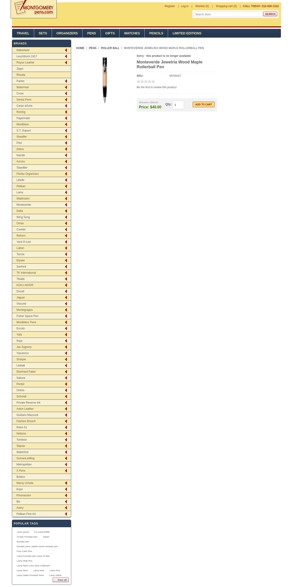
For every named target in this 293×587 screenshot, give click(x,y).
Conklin (21, 229)
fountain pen (23, 541)
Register (170, 6)
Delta (19, 211)
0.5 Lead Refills (42, 532)
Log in (185, 6)
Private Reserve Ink (28, 402)
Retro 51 (21, 427)
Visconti (21, 303)
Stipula (20, 446)
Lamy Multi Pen (24, 561)
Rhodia (20, 74)
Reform (20, 235)
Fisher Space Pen (27, 316)
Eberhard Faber (26, 371)
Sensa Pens (23, 99)
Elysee (20, 260)
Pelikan (20, 186)
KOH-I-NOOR (24, 285)
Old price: (144, 102)
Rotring (20, 112)
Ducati (20, 291)
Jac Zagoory (24, 347)
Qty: (168, 104)
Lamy (19, 192)
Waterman (22, 87)
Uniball (20, 365)
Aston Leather (25, 408)
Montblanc (22, 124)
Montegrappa (24, 309)
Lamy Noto (38, 570)
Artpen (46, 536)
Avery (19, 507)
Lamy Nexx (22, 570)
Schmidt (21, 396)
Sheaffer (21, 136)
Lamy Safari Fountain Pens (30, 575)
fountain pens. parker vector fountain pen (37, 546)
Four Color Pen (24, 551)
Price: (144, 107)
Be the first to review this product (156, 87)
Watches (132, 33)
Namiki (20, 155)
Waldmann (23, 198)
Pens (91, 33)
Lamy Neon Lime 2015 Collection (33, 565)
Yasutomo (22, 353)
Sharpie (21, 359)
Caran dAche (24, 105)
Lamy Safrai (55, 575)
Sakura (20, 378)
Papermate (23, 118)
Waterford (22, 452)
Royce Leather (25, 62)
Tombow (21, 439)
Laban (20, 248)
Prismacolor (23, 495)
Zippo (19, 68)
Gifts (110, 33)
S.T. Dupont (23, 130)
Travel (23, 33)
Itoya (19, 340)
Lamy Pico (54, 570)
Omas (20, 223)
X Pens (20, 470)
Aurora (20, 161)
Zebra (20, 149)
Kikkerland (22, 50)
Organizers (67, 33)
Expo (19, 489)
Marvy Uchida (24, 483)
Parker (20, 81)
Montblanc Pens (26, 322)
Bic (18, 501)
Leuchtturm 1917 (26, 56)
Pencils (156, 33)
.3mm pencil (23, 532)
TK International (26, 272)
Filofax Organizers (27, 173)
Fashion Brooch (26, 421)
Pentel (20, 384)
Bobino (20, 476)
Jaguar (20, 297)
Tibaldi (20, 279)
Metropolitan (24, 464)
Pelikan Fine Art (26, 514)
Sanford (21, 266)
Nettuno (21, 433)
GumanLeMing (25, 458)
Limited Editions (187, 33)
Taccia (20, 254)
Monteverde (23, 204)
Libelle (20, 180)
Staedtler (21, 167)
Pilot (19, 143)
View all (62, 580)
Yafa (19, 334)
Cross (20, 93)
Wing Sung (23, 217)
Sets (43, 33)
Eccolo (20, 328)
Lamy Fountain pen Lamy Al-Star (33, 556)
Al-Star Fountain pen (27, 536)
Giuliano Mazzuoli (27, 415)
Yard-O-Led (23, 241)
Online (20, 390)
